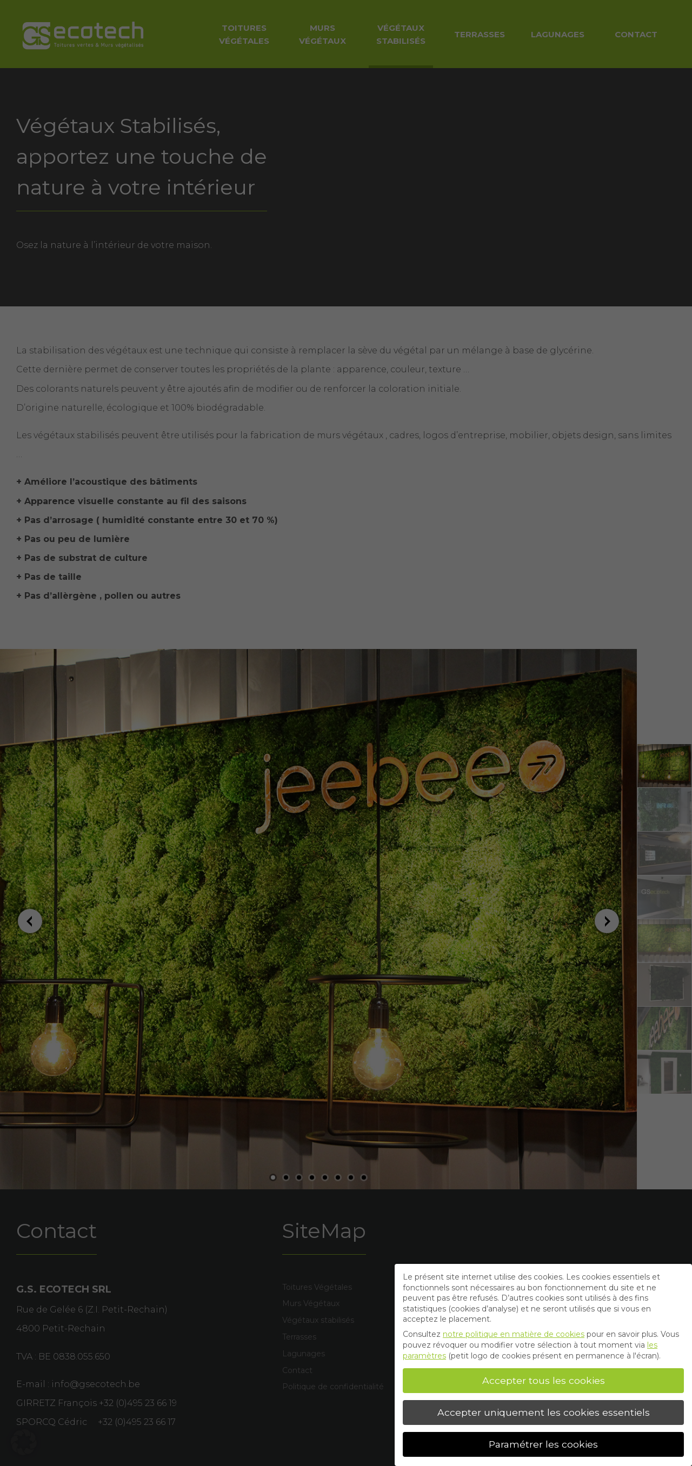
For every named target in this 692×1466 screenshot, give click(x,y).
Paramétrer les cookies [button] (543, 1444)
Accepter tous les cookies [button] (543, 1380)
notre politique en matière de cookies (513, 1334)
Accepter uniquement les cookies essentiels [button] (543, 1412)
